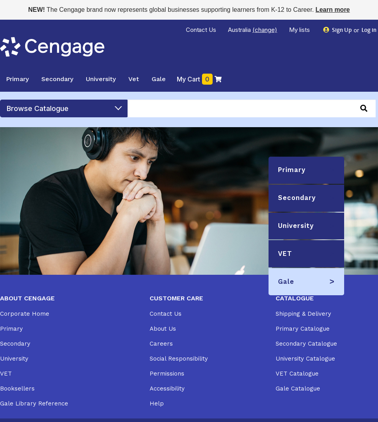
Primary (17, 79)
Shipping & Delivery (303, 313)
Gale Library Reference (34, 403)
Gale (159, 79)
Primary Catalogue (303, 328)
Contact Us (201, 29)
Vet (133, 79)
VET (6, 373)
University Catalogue (305, 358)
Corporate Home (24, 313)
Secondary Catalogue (306, 343)
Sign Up (337, 30)
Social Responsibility (179, 358)
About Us (163, 328)
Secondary (57, 79)
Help (157, 403)
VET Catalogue (297, 373)
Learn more (332, 9)
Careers (161, 343)
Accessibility (167, 388)
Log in (368, 30)
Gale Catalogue (298, 388)
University (101, 79)
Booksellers (17, 388)
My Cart (199, 79)
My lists (300, 29)
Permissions (167, 373)
